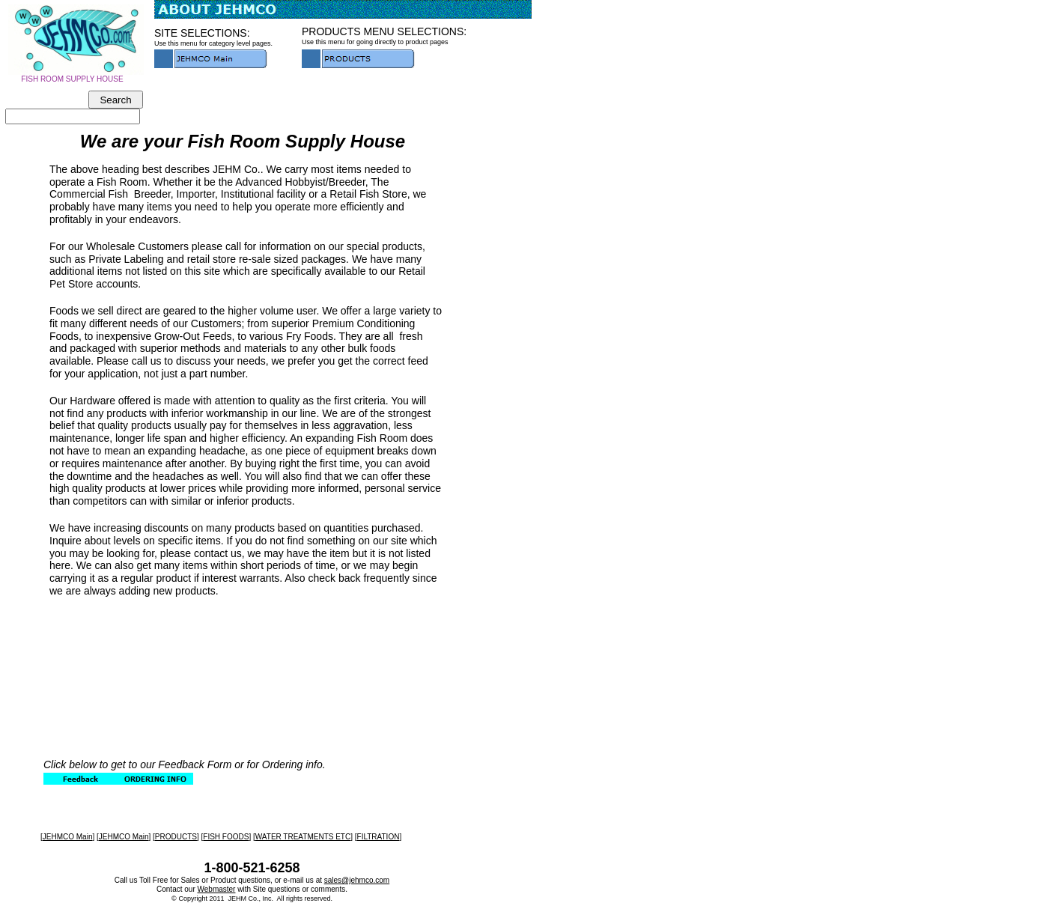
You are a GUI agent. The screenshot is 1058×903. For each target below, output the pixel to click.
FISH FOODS (226, 837)
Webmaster (217, 889)
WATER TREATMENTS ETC (302, 837)
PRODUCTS (176, 837)
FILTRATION (378, 837)
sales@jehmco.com (356, 880)
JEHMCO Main (68, 837)
